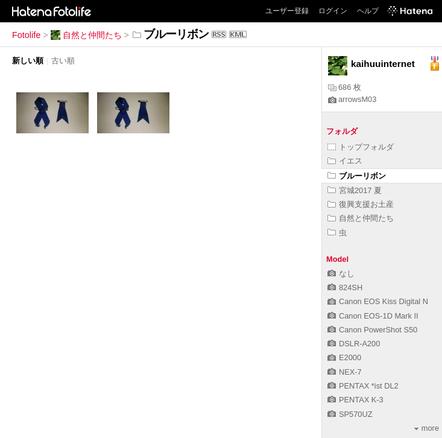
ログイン (332, 11)
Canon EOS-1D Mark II (372, 315)
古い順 (63, 60)
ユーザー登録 (287, 11)
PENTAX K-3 (355, 399)
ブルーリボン (356, 175)
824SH (344, 287)
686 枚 (344, 87)
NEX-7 (344, 371)
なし (341, 273)
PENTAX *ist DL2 (363, 385)
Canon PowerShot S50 (372, 329)
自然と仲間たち (86, 35)
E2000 (344, 357)
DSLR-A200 (353, 343)
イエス (344, 160)
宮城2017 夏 (354, 190)
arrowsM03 (352, 99)
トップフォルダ (360, 146)
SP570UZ (349, 414)
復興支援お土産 (360, 204)
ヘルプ (368, 11)
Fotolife (26, 35)
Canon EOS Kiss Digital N (377, 301)
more (426, 428)
